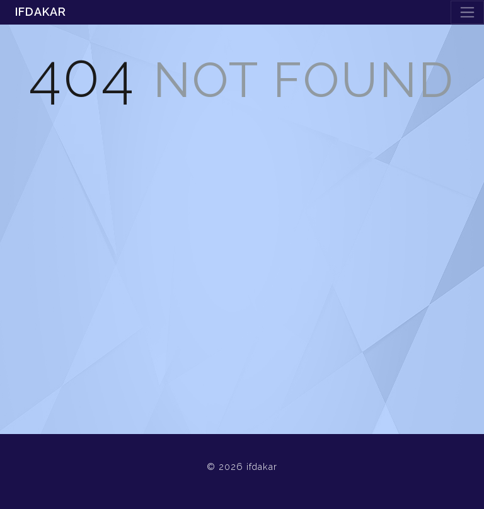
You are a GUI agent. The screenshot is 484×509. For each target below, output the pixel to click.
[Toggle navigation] (467, 12)
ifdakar (40, 11)
